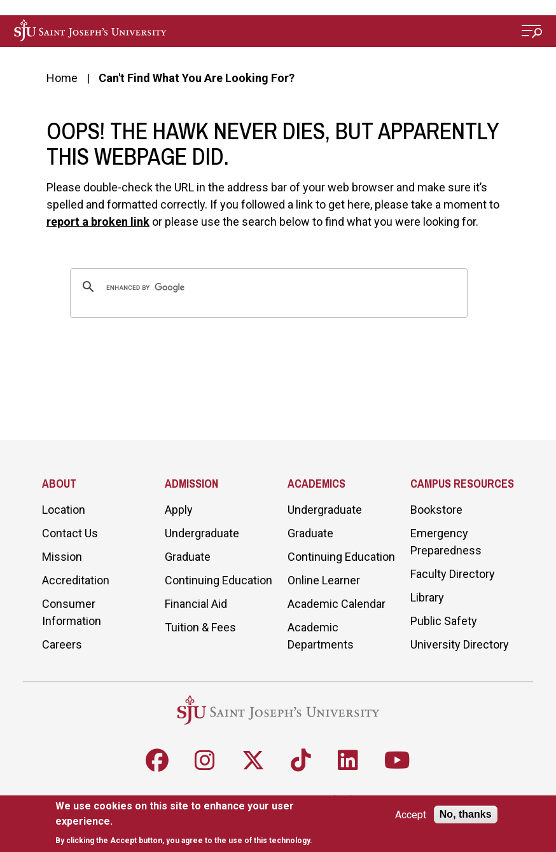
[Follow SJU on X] (253, 760)
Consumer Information (71, 612)
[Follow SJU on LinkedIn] (348, 760)
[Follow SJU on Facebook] (157, 760)
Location (63, 509)
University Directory (459, 644)
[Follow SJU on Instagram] (205, 760)
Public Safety (443, 621)
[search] (266, 288)
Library (427, 597)
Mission (62, 556)
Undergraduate (202, 533)
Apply (179, 509)
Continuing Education (218, 580)
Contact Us (70, 533)
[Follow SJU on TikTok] (301, 760)
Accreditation (75, 580)
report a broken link (97, 221)
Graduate (188, 556)
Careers (62, 644)
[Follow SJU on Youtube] (397, 760)
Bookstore (436, 509)
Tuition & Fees (200, 627)
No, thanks (466, 814)
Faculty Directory (452, 574)
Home (62, 78)
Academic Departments (321, 636)
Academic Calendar (337, 603)
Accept (410, 815)
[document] (189, 823)
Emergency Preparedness (446, 541)
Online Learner (324, 580)
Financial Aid (196, 603)
